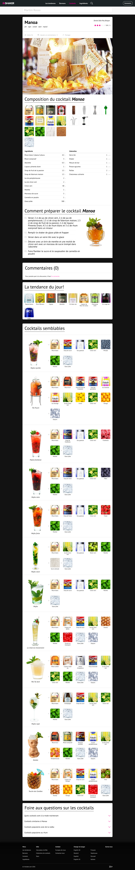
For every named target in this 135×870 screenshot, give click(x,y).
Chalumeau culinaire (76, 174)
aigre (29, 27)
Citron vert (28, 186)
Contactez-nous (60, 853)
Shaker (71, 159)
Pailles (71, 170)
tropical (45, 27)
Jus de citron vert (31, 182)
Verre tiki (72, 155)
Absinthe (28, 163)
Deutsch (76, 853)
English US (77, 859)
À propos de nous (60, 850)
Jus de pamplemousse (32, 178)
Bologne (107, 20)
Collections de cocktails (43, 853)
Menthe (27, 190)
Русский (93, 856)
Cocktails (72, 3)
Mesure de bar (74, 163)
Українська (94, 853)
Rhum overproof (30, 159)
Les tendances (50, 3)
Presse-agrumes (75, 166)
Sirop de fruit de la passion (34, 170)
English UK (77, 850)
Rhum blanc (35, 155)
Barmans (62, 3)
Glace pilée (29, 201)
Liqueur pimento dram (33, 166)
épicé (39, 27)
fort (26, 27)
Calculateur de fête (41, 850)
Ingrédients (84, 3)
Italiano (93, 859)
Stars (37, 856)
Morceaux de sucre (31, 193)
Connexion (127, 3)
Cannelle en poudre (32, 197)
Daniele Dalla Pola (99, 20)
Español (76, 856)
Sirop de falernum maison (34, 174)
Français (93, 850)
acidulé (35, 27)
